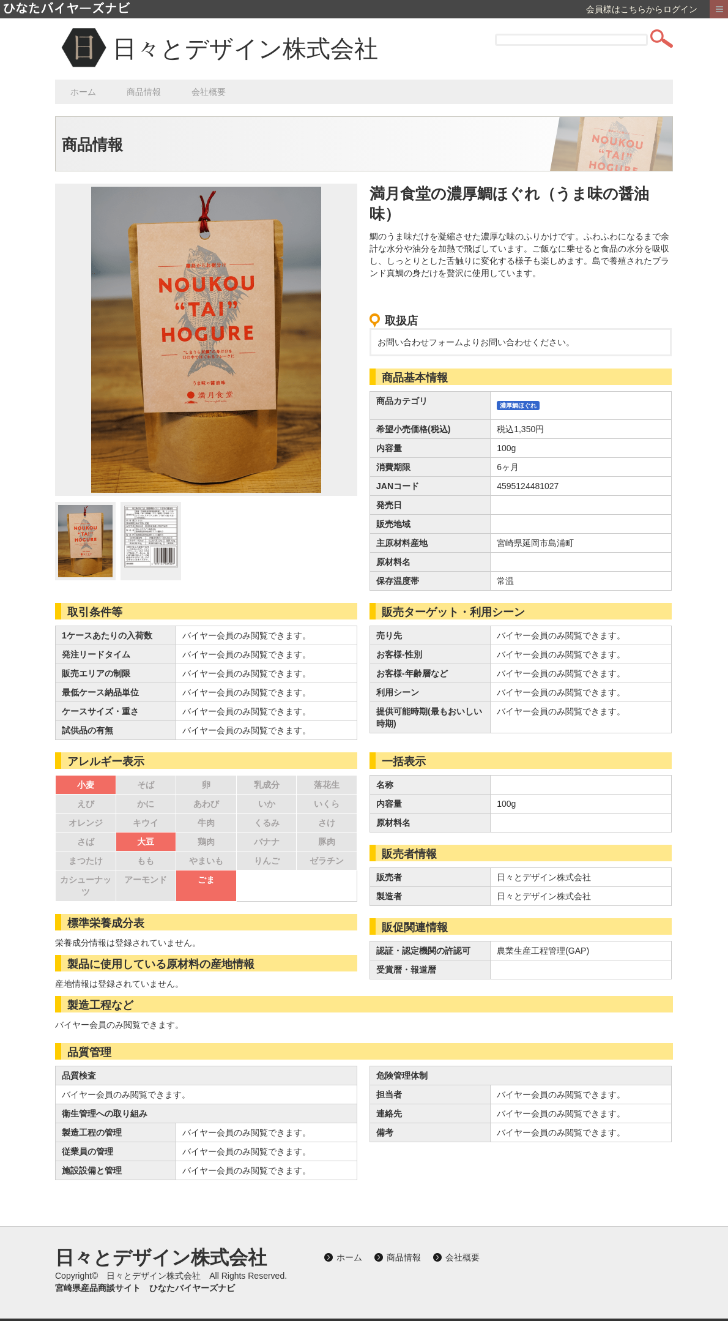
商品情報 (144, 92)
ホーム (83, 92)
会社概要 (208, 92)
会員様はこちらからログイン (641, 9)
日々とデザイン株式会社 (245, 49)
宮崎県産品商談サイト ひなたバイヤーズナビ (145, 1288)
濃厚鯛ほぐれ (518, 405)
